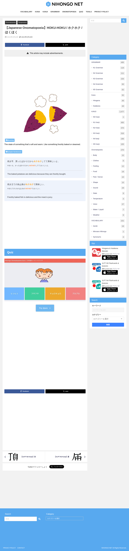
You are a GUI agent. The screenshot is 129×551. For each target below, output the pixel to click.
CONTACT (21, 548)
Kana (108, 95)
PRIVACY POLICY (101, 12)
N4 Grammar (109, 84)
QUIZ (81, 12)
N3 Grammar (109, 78)
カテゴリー (96, 315)
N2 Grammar (109, 73)
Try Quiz (45, 308)
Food (109, 171)
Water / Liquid (109, 209)
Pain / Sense (109, 177)
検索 (108, 325)
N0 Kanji (109, 117)
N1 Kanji (109, 122)
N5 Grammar (109, 89)
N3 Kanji (109, 133)
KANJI (45, 12)
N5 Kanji (109, 144)
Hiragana (109, 100)
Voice (109, 204)
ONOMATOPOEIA (69, 12)
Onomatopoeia (11, 22)
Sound (109, 187)
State (109, 193)
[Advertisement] (45, 75)
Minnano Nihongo (109, 231)
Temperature (22, 22)
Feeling (109, 166)
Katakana (109, 106)
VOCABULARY (26, 12)
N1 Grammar (109, 67)
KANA (37, 12)
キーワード (96, 306)
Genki (109, 226)
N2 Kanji (109, 127)
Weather (109, 215)
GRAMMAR (55, 12)
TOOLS (89, 12)
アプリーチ (116, 254)
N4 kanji (109, 138)
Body (109, 155)
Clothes (109, 160)
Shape (109, 182)
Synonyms (109, 237)
